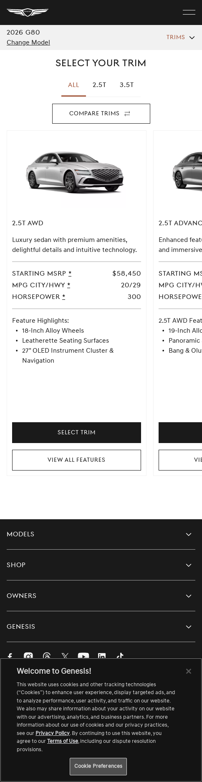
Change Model (28, 42)
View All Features (77, 459)
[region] (101, 720)
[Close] (188, 671)
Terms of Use (62, 741)
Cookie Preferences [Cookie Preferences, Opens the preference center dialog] (98, 766)
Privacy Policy (52, 733)
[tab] (99, 85)
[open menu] (189, 12)
